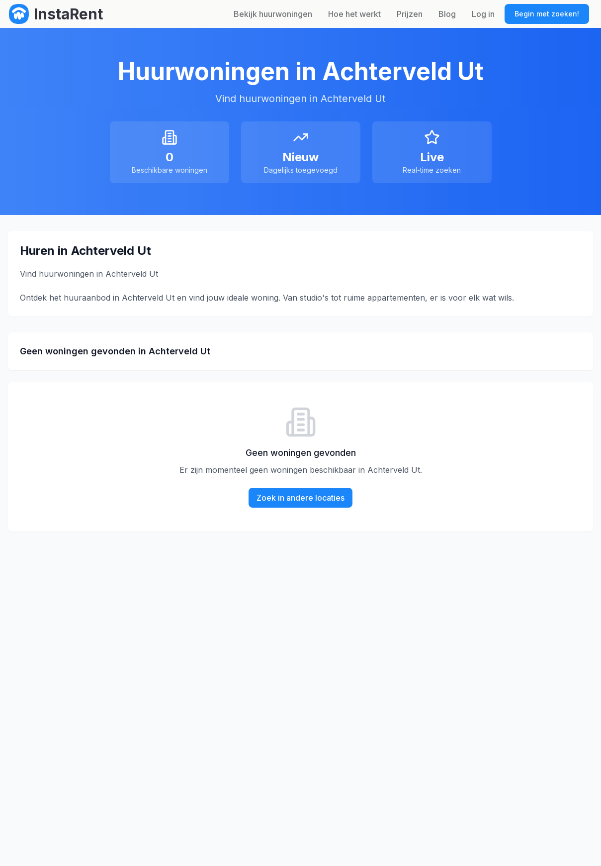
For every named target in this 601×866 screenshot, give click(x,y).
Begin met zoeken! (547, 13)
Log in (483, 14)
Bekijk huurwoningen (273, 14)
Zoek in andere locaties (300, 498)
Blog (447, 14)
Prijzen (410, 14)
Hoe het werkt (354, 14)
